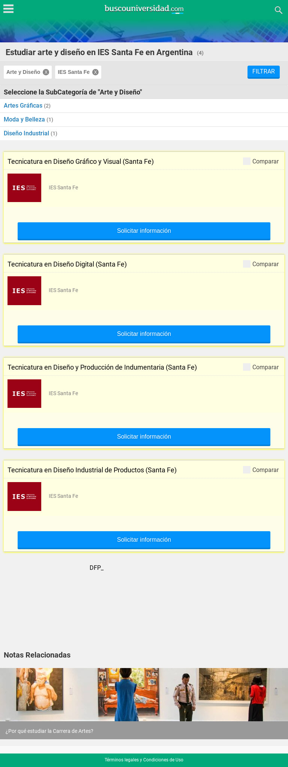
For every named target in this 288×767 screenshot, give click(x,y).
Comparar (261, 161)
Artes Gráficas (24, 105)
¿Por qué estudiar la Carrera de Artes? (49, 731)
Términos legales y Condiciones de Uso (144, 760)
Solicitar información (144, 231)
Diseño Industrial (27, 133)
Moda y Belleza (25, 119)
